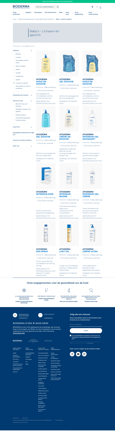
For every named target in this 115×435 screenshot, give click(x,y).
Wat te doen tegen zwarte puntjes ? (56, 383)
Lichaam (18, 57)
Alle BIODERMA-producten (30, 358)
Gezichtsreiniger (55, 367)
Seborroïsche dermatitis (41, 410)
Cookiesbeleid (59, 424)
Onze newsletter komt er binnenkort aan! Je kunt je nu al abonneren (85, 323)
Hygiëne (28, 12)
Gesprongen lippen (43, 378)
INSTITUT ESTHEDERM (16, 360)
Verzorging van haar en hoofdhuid (23, 87)
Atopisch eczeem (43, 362)
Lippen (18, 79)
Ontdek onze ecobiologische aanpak (46, 303)
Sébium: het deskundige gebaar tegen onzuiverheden (57, 1)
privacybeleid (90, 347)
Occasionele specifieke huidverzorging (23, 119)
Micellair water (42, 397)
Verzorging (38, 12)
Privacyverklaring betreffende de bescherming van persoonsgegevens (32, 424)
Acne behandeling (43, 357)
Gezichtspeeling (42, 380)
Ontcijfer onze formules (91, 305)
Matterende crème (43, 395)
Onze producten (16, 13)
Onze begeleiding (79, 13)
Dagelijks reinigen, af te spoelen (23, 110)
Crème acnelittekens (54, 362)
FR (97, 7)
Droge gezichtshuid (54, 358)
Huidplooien (19, 76)
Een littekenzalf (42, 375)
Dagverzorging (20, 115)
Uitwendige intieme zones (22, 61)
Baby (61, 12)
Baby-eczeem (42, 367)
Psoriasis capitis (42, 400)
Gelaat (18, 69)
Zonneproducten (50, 12)
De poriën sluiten (55, 365)
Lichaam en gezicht (22, 83)
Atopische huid (42, 364)
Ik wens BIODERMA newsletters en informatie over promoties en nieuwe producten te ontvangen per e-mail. (86, 341)
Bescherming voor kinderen (22, 105)
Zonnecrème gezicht (41, 414)
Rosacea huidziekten (41, 407)
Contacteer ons (23, 322)
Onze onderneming (93, 13)
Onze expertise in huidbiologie (17, 373)
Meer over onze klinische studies (69, 305)
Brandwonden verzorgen (42, 370)
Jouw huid (67, 13)
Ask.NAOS (15, 366)
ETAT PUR (15, 363)
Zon (26, 366)
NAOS (14, 357)
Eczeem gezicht (42, 373)
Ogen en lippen (20, 66)
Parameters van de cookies (20, 426)
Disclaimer (25, 422)
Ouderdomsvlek (55, 374)
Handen (18, 73)
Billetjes (18, 54)
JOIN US (15, 376)
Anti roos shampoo (43, 360)
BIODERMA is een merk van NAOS (18, 369)
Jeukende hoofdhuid (41, 387)
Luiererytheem (42, 393)
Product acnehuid (56, 376)
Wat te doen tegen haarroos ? (56, 379)
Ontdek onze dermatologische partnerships (24, 306)
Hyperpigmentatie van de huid (56, 370)
